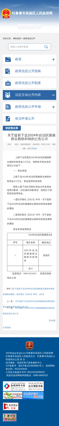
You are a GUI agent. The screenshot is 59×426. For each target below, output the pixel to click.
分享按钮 (33, 148)
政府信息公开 (29, 38)
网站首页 (17, 38)
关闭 (52, 320)
